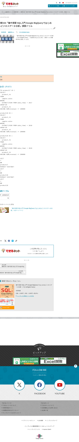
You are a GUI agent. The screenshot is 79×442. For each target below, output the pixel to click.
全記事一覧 (44, 404)
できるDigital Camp (24, 32)
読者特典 (16, 12)
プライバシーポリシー (28, 414)
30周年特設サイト (7, 401)
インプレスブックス (34, 423)
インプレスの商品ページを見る (25, 290)
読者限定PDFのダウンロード (10, 404)
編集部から (8, 12)
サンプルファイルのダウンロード (11, 406)
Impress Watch (46, 423)
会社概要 (40, 414)
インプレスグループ (51, 414)
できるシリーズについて (9, 399)
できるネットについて (71, 2)
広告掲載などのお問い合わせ (49, 401)
